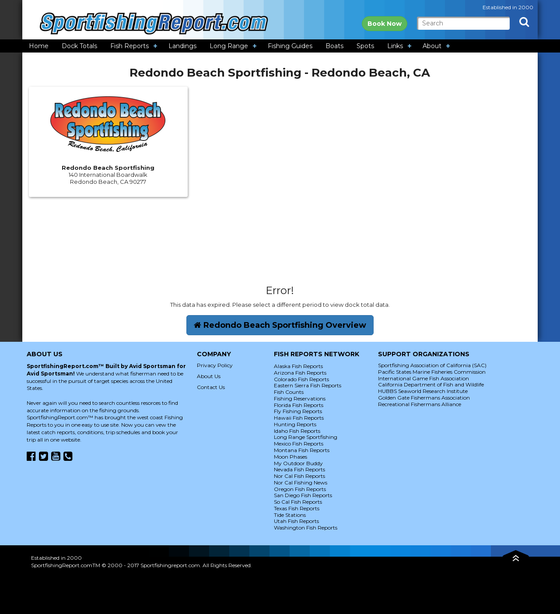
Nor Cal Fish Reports (299, 476)
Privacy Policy (215, 365)
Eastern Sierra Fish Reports (307, 385)
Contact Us (211, 387)
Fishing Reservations (300, 398)
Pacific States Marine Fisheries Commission (432, 371)
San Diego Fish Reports (303, 495)
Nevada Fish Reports (299, 469)
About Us (208, 376)
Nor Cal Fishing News (300, 482)
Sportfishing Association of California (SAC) (432, 365)
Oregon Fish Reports (300, 489)
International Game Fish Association (423, 378)
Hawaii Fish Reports (299, 417)
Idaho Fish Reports (297, 431)
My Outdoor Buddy (298, 463)
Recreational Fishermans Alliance (419, 404)
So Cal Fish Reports (298, 501)
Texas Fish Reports (296, 508)
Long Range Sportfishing (305, 437)
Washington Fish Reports (305, 527)
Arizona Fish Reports (300, 372)
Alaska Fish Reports (298, 366)
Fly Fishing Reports (298, 411)
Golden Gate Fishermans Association (424, 397)
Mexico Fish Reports (298, 443)
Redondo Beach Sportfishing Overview (280, 325)
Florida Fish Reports (298, 405)
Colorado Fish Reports (301, 379)
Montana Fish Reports (301, 450)
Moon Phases (290, 456)
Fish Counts (289, 392)
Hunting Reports (295, 424)
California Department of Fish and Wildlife (431, 384)
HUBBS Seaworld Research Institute (423, 391)
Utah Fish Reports (296, 521)
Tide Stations (290, 515)
